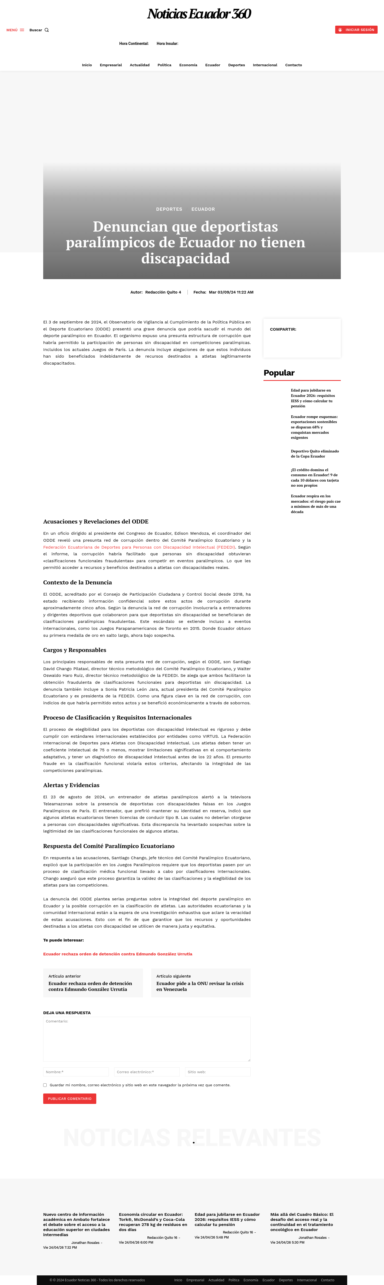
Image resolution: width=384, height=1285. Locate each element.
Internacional (307, 1280)
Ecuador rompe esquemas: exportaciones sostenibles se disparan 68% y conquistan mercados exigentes (314, 427)
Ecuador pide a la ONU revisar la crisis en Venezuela (200, 986)
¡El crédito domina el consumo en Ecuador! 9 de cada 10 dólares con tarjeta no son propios (315, 477)
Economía (250, 1280)
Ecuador (203, 209)
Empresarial (195, 1280)
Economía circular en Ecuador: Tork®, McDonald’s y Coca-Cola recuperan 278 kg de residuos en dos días (153, 1222)
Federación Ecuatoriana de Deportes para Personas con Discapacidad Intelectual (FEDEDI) (139, 547)
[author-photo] (56, 1242)
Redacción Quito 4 (163, 292)
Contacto (327, 1280)
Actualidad (216, 1280)
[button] (40, 30)
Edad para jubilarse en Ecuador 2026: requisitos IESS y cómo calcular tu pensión (313, 398)
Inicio (178, 1280)
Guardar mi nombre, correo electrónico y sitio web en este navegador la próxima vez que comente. (140, 1085)
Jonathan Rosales (85, 1243)
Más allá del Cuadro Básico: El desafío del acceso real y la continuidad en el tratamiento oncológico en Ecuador (302, 1222)
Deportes (169, 209)
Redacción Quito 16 (162, 1238)
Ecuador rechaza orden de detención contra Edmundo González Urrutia (117, 953)
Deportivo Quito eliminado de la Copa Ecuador (315, 453)
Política (234, 1280)
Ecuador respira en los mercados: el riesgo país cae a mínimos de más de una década (316, 503)
